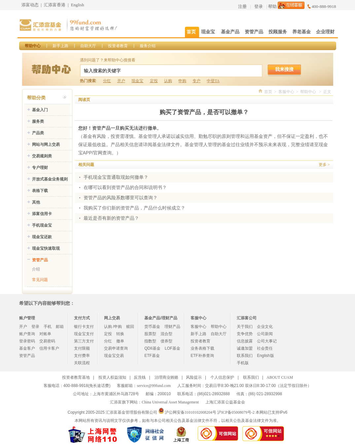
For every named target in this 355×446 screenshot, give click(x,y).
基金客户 (27, 348)
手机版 (243, 363)
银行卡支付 (84, 326)
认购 (168, 81)
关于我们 (245, 326)
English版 (265, 355)
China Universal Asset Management (170, 402)
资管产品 (40, 260)
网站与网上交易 (46, 144)
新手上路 (60, 46)
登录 (258, 6)
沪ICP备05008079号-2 (236, 412)
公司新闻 (265, 334)
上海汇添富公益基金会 (225, 402)
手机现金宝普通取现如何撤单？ (116, 177)
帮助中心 (33, 46)
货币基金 (152, 326)
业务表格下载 (202, 348)
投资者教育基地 (76, 377)
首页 (268, 92)
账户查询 (27, 334)
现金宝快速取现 (46, 248)
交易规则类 (42, 156)
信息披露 (245, 341)
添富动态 (30, 4)
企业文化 (265, 326)
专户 (196, 81)
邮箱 (60, 326)
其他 (36, 202)
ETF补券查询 (202, 355)
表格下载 (40, 191)
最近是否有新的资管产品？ (111, 218)
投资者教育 (118, 46)
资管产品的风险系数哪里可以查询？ (121, 197)
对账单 (45, 334)
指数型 (150, 341)
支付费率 (82, 355)
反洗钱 (140, 377)
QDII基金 (152, 348)
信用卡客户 (49, 348)
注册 (242, 6)
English (77, 4)
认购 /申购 (113, 326)
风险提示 (194, 377)
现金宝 (137, 81)
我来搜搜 (284, 69)
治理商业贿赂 (166, 377)
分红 (107, 81)
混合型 (166, 334)
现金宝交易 (114, 355)
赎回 (130, 326)
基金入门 (40, 110)
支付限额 (82, 348)
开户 (121, 81)
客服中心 (286, 92)
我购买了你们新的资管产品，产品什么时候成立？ (134, 208)
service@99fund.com (154, 385)
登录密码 (27, 341)
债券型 (166, 341)
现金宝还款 (42, 237)
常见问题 (40, 280)
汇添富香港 (54, 4)
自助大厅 (88, 46)
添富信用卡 (42, 214)
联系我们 (245, 355)
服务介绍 (148, 46)
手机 (48, 326)
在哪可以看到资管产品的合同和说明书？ (125, 187)
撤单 (120, 341)
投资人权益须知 (112, 377)
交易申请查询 (116, 348)
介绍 (36, 269)
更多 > (324, 165)
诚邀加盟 (245, 348)
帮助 (272, 6)
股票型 (150, 334)
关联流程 (82, 363)
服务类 (38, 121)
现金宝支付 (84, 334)
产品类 (38, 133)
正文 (327, 92)
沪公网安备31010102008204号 (190, 412)
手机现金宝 (42, 225)
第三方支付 (84, 341)
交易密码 (47, 341)
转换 (120, 334)
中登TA (213, 81)
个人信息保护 (222, 377)
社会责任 (265, 348)
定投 (154, 81)
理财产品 (172, 326)
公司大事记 (267, 341)
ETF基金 (152, 355)
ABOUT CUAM (279, 377)
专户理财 (40, 168)
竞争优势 (245, 334)
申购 (182, 81)
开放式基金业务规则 (50, 179)
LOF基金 (172, 348)
